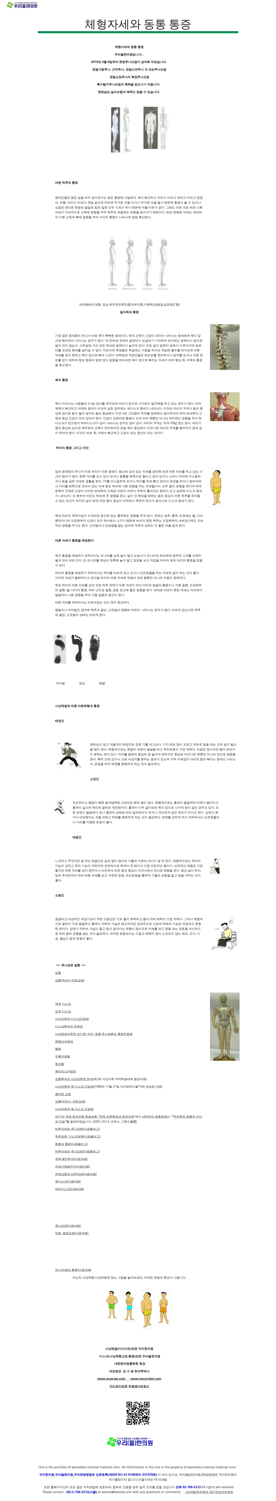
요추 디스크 (63, 1011)
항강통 (59, 1064)
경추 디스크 (63, 1004)
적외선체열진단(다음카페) (72, 1166)
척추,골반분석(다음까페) (71, 1159)
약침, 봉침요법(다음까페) (72, 1233)
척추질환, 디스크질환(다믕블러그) (77, 1136)
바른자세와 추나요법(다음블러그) (77, 1129)
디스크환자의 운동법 (69, 1026)
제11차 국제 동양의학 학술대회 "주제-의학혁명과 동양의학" (95, 1116)
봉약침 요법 (63, 1094)
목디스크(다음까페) (68, 1181)
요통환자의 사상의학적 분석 (74, 1079)
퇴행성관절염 (64, 1041)
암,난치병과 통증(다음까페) (73, 1270)
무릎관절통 (62, 1056)
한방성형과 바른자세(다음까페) (76, 1174)
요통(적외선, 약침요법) (70, 1101)
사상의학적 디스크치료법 (72, 1019)
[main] (138, 25)
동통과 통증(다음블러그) (71, 1144)
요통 (58, 973)
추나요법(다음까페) (68, 1226)
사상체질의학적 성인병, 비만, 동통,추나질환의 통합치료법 (94, 1034)
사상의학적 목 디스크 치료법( (75, 1086)
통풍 (58, 1049)
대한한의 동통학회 (154, 1116)
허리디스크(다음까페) (69, 1189)
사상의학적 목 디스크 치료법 (74, 1109)
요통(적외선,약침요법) (69, 980)
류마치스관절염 (65, 1071)
